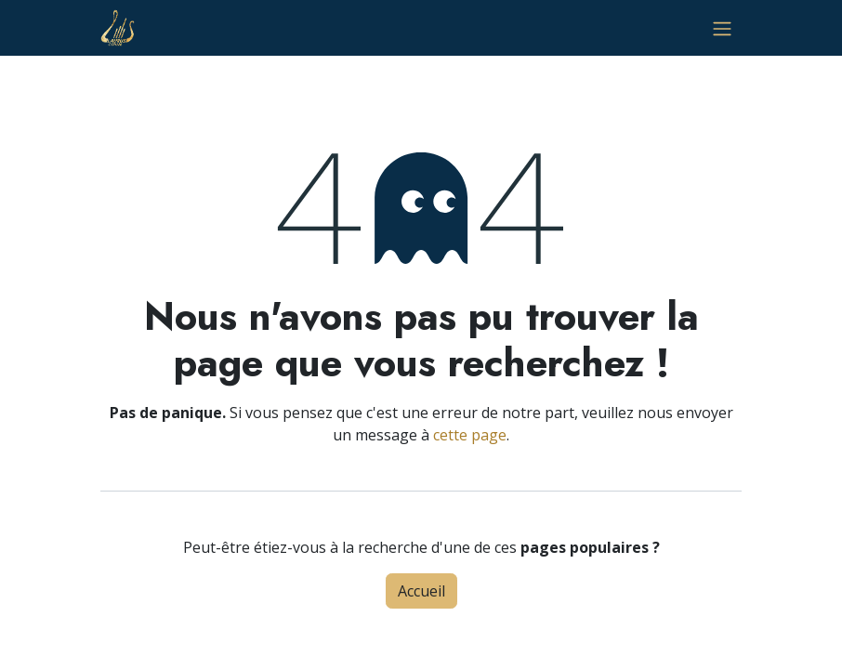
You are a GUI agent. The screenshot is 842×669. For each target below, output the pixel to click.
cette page (470, 435)
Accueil (421, 591)
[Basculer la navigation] (722, 27)
